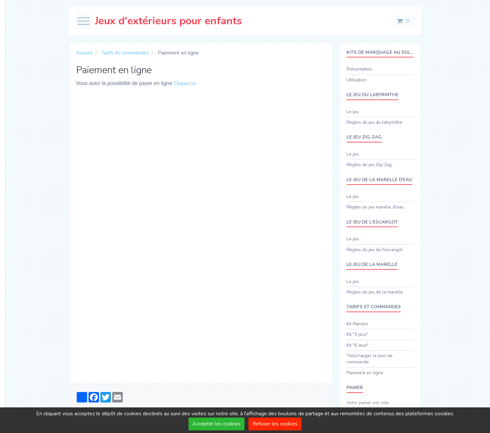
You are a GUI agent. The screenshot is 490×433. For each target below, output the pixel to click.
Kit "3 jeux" (357, 334)
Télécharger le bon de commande (370, 359)
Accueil (84, 52)
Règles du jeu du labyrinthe (374, 122)
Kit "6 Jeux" (358, 345)
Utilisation (357, 80)
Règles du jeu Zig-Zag (369, 165)
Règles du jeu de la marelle (375, 292)
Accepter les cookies (217, 423)
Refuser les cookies (274, 423)
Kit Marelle (357, 324)
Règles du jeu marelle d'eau (375, 207)
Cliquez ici (185, 83)
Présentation (359, 69)
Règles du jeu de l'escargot (374, 250)
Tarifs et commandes (125, 52)
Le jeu (353, 112)
